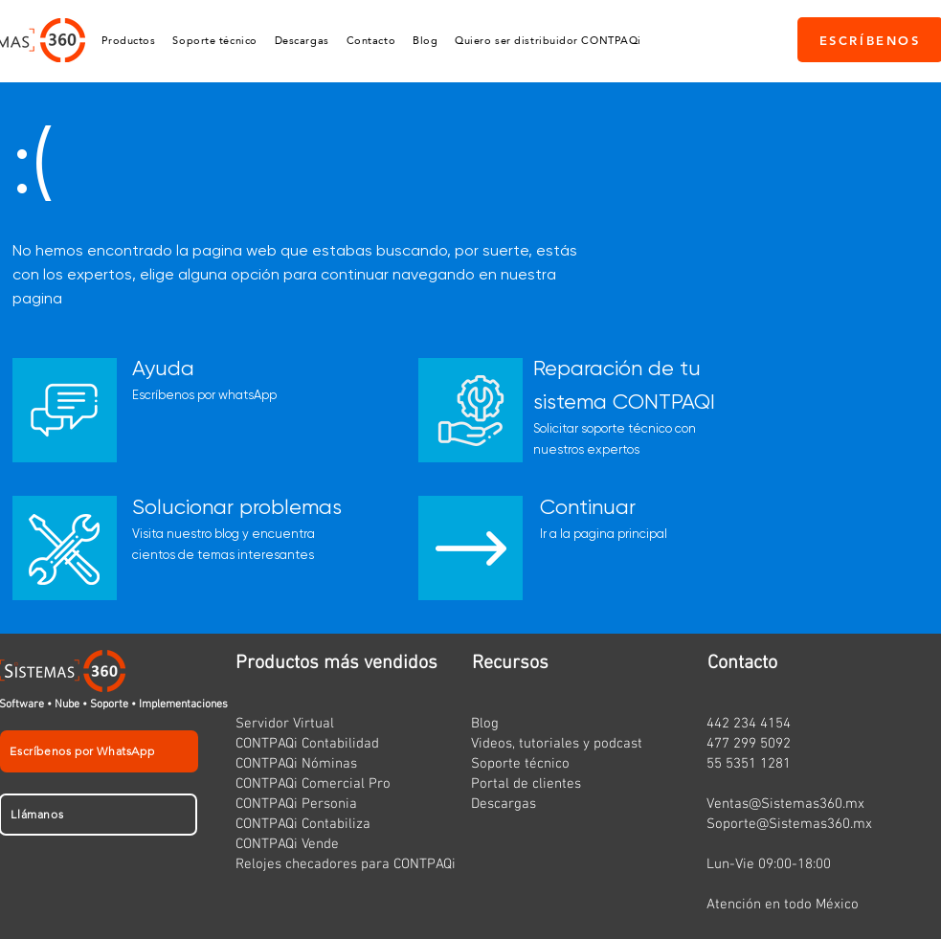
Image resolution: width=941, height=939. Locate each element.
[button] (129, 41)
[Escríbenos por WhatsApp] (99, 751)
